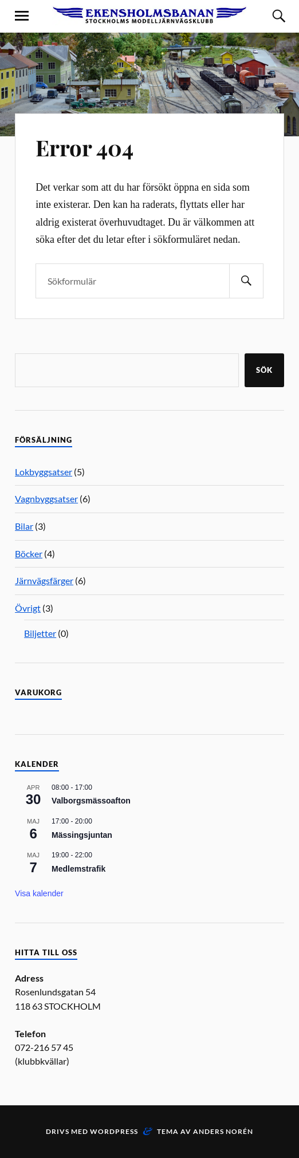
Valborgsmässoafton (91, 800)
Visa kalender (39, 893)
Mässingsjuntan (82, 835)
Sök (264, 370)
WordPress (114, 1131)
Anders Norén (223, 1131)
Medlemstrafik (78, 868)
